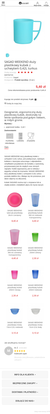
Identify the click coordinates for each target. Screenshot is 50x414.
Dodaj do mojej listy (13, 104)
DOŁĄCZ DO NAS (25, 401)
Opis (6, 147)
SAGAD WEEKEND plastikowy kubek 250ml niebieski (35, 287)
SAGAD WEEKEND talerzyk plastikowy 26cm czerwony (15, 212)
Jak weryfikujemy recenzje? (15, 343)
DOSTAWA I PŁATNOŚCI (25, 392)
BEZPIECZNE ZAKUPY (25, 383)
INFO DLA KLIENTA (25, 374)
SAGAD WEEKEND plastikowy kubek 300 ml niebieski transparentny (35, 214)
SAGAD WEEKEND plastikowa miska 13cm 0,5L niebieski (14, 324)
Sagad (15, 77)
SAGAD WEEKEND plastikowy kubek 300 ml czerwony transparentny (14, 251)
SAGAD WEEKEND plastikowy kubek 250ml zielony (35, 250)
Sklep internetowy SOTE (42, 411)
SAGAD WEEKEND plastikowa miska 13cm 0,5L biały (35, 324)
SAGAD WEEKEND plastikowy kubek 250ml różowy (14, 287)
